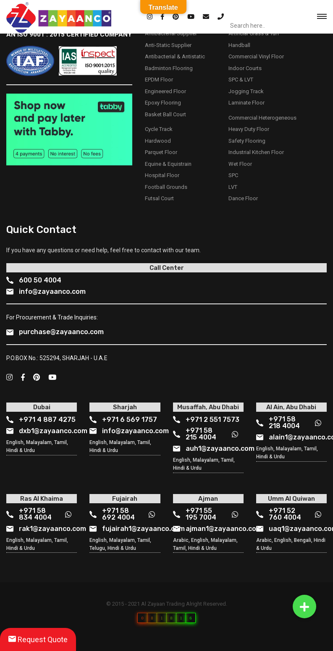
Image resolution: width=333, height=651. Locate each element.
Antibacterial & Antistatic (175, 56)
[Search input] (268, 25)
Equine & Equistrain (168, 164)
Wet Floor (240, 164)
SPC (233, 175)
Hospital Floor (162, 175)
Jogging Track (246, 91)
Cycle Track (159, 129)
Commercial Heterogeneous (262, 118)
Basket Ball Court (165, 114)
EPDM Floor (159, 79)
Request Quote (38, 639)
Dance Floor (243, 198)
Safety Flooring (246, 141)
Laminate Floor (246, 102)
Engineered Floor (165, 91)
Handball (239, 45)
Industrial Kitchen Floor (256, 152)
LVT (232, 187)
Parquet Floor (161, 152)
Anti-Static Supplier (168, 45)
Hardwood (158, 141)
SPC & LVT (240, 79)
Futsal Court (159, 198)
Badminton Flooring (169, 68)
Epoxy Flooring (163, 102)
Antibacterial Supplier (171, 33)
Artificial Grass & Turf (253, 33)
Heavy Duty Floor (248, 129)
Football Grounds (166, 187)
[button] (304, 606)
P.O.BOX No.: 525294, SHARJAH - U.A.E (57, 358)
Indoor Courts (245, 68)
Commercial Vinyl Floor (256, 56)
